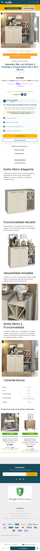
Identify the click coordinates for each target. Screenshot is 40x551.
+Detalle (20, 86)
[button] (36, 29)
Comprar (24, 548)
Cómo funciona (20, 136)
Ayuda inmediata (20, 140)
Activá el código (29, 8)
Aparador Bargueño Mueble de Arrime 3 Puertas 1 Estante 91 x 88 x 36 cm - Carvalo (30, 441)
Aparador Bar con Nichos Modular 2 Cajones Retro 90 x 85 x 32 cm (10, 440)
